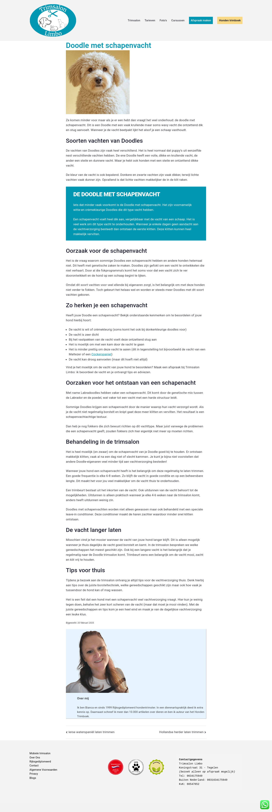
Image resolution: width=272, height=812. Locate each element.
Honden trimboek (230, 20)
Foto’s (163, 20)
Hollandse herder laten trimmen (181, 732)
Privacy (33, 773)
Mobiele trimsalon (39, 753)
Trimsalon (134, 20)
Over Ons (34, 757)
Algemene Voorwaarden (43, 769)
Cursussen (178, 20)
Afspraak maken (201, 20)
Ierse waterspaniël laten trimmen (91, 732)
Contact (34, 765)
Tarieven (150, 20)
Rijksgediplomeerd (40, 761)
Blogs (32, 777)
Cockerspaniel (101, 354)
